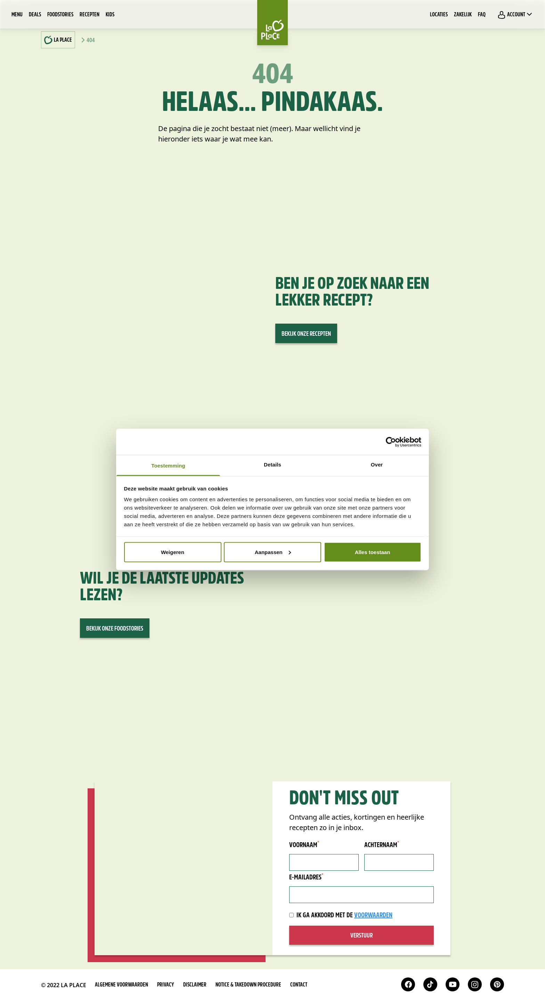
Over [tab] (377, 465)
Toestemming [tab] (168, 466)
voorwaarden (373, 915)
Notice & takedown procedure (248, 985)
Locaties (439, 15)
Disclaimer (194, 985)
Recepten (89, 15)
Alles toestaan (372, 552)
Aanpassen (273, 552)
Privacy (165, 985)
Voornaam (304, 845)
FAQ (482, 15)
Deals (35, 15)
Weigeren (172, 552)
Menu (17, 15)
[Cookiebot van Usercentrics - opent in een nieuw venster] (390, 442)
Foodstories (60, 15)
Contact (298, 985)
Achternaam (381, 845)
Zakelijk (463, 15)
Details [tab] (272, 465)
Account (515, 14)
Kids (110, 15)
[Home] (272, 22)
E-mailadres (306, 877)
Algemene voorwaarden (121, 985)
